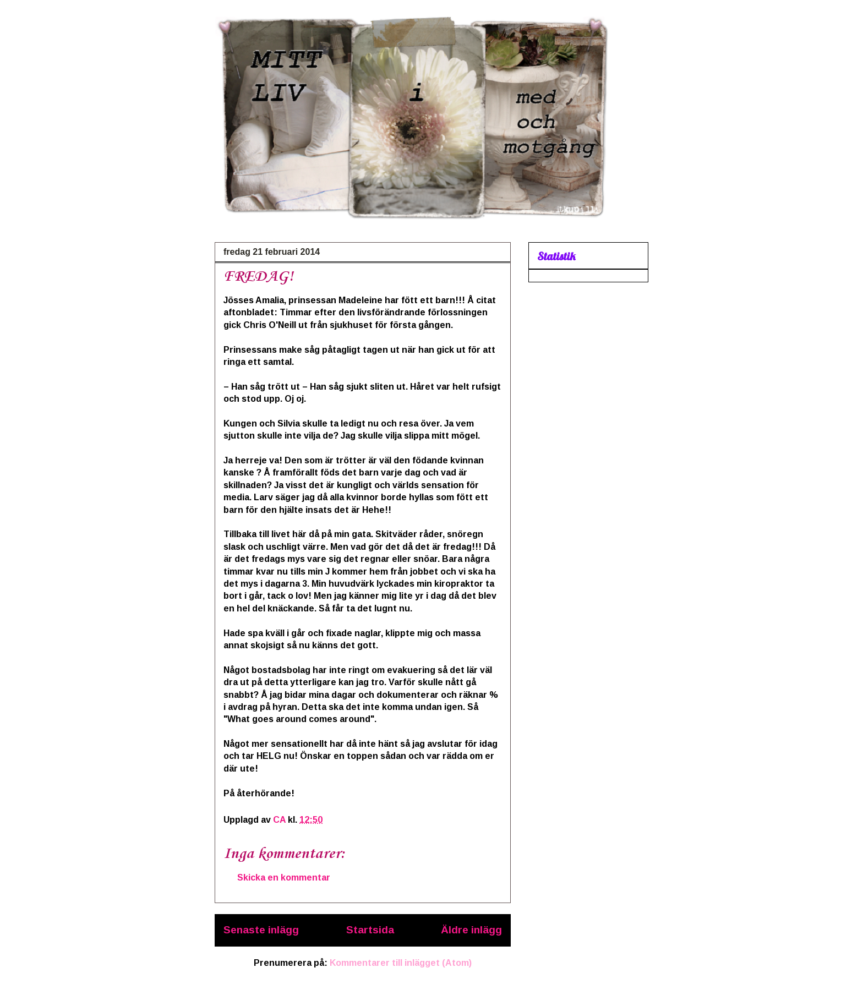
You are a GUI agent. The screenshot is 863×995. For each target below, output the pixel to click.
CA (280, 819)
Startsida (370, 930)
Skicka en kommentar (283, 877)
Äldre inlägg (471, 930)
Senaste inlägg (261, 930)
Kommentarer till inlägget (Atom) (401, 962)
